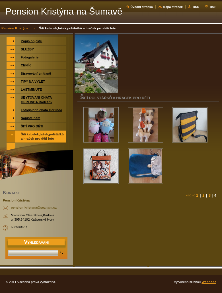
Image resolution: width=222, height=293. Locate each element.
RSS (196, 7)
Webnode (209, 282)
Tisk (212, 7)
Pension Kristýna (15, 28)
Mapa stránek (173, 7)
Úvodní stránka (141, 7)
